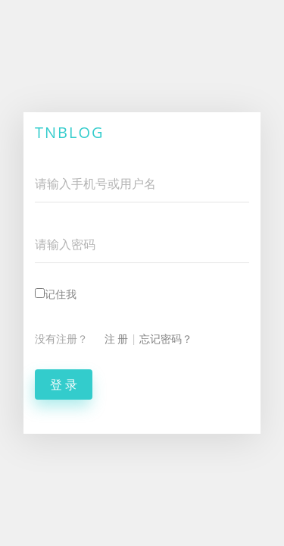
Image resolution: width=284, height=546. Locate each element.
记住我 (55, 294)
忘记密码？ (165, 338)
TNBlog (70, 132)
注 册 (117, 338)
